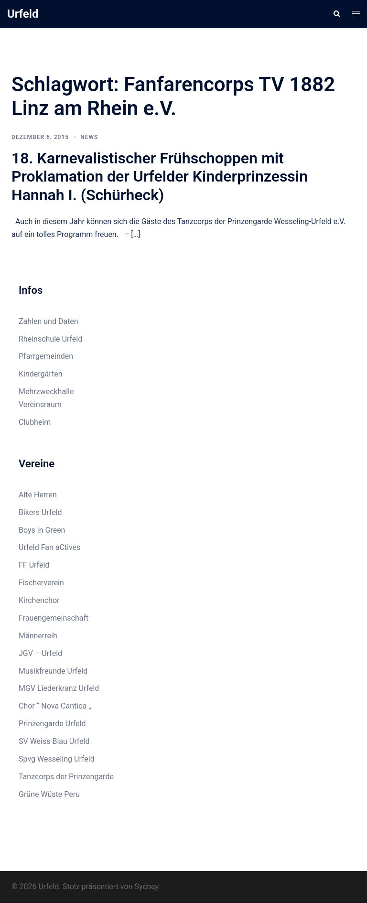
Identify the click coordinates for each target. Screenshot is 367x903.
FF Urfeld (34, 565)
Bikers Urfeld (40, 512)
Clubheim (35, 422)
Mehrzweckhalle (46, 391)
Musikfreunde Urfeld (53, 671)
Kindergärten (41, 373)
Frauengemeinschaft (53, 618)
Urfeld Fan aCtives (49, 547)
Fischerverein (41, 582)
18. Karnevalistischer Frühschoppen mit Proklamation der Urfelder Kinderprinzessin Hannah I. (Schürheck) (159, 176)
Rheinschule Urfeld (50, 339)
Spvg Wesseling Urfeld (57, 758)
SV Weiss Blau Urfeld (54, 741)
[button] (336, 14)
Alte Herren (38, 494)
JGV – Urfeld (40, 653)
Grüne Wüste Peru (49, 794)
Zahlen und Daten (48, 321)
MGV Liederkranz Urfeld (59, 688)
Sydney (146, 886)
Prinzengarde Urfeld (52, 723)
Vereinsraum (40, 404)
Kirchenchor (39, 600)
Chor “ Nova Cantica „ (55, 705)
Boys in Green (42, 530)
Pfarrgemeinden (46, 356)
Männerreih (38, 635)
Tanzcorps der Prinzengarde (66, 776)
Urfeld (23, 14)
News (89, 137)
